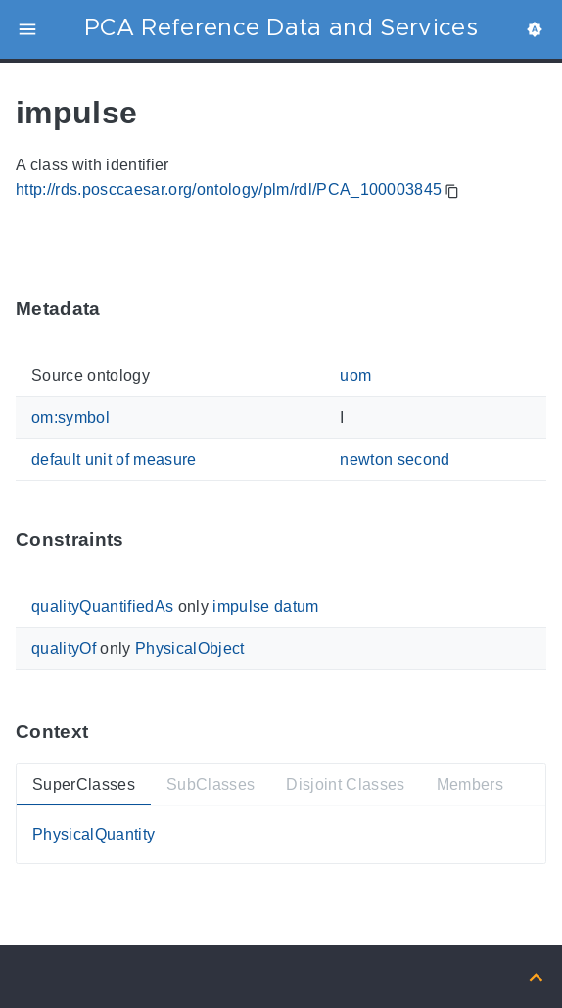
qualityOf (63, 648)
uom (355, 375)
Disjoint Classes (345, 783)
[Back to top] (536, 976)
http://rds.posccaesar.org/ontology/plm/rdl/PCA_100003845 (229, 189)
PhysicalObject (190, 648)
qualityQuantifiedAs (102, 606)
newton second (394, 458)
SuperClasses (83, 783)
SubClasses (210, 783)
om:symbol (70, 417)
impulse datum (265, 606)
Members (470, 783)
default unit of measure (114, 458)
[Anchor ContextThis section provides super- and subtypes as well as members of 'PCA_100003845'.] (102, 731)
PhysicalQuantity (93, 834)
